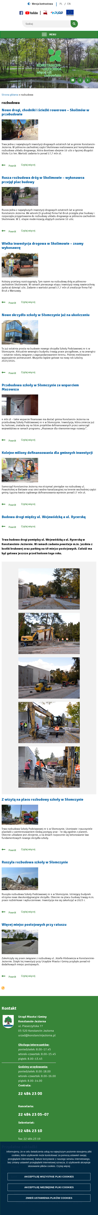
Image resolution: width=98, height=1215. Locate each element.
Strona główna (10, 94)
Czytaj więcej (63, 1166)
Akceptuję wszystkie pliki (49, 1176)
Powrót (12, 165)
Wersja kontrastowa (42, 4)
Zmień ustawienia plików (49, 1197)
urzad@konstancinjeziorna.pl (37, 1035)
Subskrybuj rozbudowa (3, 988)
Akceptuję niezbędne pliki (49, 1187)
